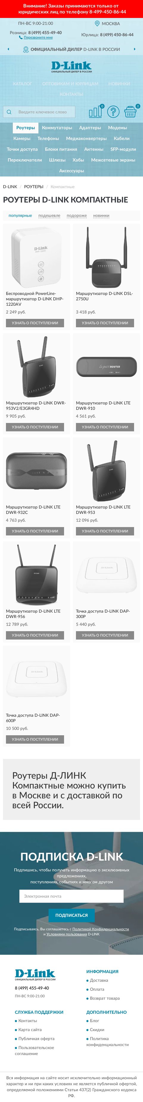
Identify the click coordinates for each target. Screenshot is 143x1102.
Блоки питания (61, 149)
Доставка (99, 980)
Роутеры (25, 128)
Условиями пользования (66, 934)
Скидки (97, 1030)
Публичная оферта (36, 1039)
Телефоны (48, 138)
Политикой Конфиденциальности (100, 929)
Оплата (97, 989)
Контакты (71, 94)
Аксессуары (71, 171)
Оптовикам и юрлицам (70, 84)
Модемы (117, 128)
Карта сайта (30, 1030)
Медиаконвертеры (86, 138)
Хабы (78, 160)
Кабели (122, 138)
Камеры (21, 138)
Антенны (93, 149)
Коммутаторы (57, 128)
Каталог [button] (22, 84)
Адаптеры (90, 128)
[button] (36, 37)
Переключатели (25, 160)
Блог (94, 1021)
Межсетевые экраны (113, 160)
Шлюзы (57, 160)
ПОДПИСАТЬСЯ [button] (71, 916)
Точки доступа (22, 149)
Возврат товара (105, 998)
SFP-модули (123, 149)
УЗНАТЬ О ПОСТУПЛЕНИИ (35, 323)
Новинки (119, 84)
